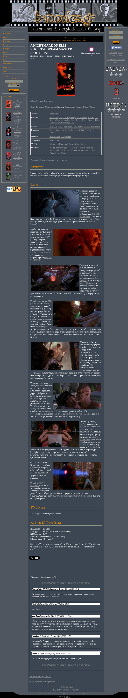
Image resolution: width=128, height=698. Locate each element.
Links (5, 71)
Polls (5, 60)
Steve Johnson (74, 150)
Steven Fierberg (55, 140)
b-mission (6, 34)
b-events (6, 56)
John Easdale (54, 136)
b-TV (5, 52)
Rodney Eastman (56, 120)
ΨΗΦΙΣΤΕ (116, 117)
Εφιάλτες (40, 107)
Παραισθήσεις (89, 107)
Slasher (60, 107)
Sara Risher (79, 130)
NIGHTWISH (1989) (17, 176)
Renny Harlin (55, 114)
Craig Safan (66, 136)
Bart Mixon (85, 150)
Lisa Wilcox (82, 117)
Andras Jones (69, 120)
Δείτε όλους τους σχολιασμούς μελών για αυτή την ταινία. (66, 583)
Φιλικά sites (7, 67)
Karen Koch (54, 133)
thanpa (68, 697)
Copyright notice (63, 694)
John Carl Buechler (76, 148)
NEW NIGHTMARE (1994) (17, 166)
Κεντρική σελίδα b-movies (66, 689)
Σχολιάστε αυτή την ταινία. (40, 676)
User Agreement (76, 694)
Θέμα (32, 107)
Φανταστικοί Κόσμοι (73, 107)
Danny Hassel (82, 120)
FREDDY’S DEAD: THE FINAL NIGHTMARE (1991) (17, 156)
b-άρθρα (6, 49)
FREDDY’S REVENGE (40, 252)
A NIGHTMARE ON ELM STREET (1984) (17, 104)
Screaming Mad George (51, 411)
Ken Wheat (78, 126)
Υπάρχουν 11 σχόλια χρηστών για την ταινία (48, 160)
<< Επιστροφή (66, 687)
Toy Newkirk (54, 122)
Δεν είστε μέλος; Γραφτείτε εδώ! (116, 53)
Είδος (32, 101)
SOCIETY (58, 414)
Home (5, 30)
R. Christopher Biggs (58, 148)
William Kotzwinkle (92, 126)
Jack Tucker (69, 144)
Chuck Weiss (80, 144)
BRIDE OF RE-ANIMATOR (78, 414)
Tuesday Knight (69, 117)
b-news (5, 37)
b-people (6, 45)
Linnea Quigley (67, 122)
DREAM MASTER (38, 484)
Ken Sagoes (93, 117)
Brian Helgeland (56, 126)
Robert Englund (55, 117)
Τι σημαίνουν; (116, 98)
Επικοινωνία (7, 64)
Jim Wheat (68, 126)
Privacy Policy (88, 694)
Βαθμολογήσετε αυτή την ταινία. (42, 682)
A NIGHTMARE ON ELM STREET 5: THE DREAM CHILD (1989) (17, 145)
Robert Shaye (55, 130)
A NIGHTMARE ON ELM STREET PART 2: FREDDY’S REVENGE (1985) (17, 117)
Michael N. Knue (56, 144)
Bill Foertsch (61, 150)
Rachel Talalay (67, 130)
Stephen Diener (91, 130)
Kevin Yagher (60, 153)
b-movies (6, 41)
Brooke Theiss (94, 120)
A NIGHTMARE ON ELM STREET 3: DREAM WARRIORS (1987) (17, 132)
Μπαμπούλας (50, 107)
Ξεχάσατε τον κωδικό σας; (116, 60)
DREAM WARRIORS (89, 215)
